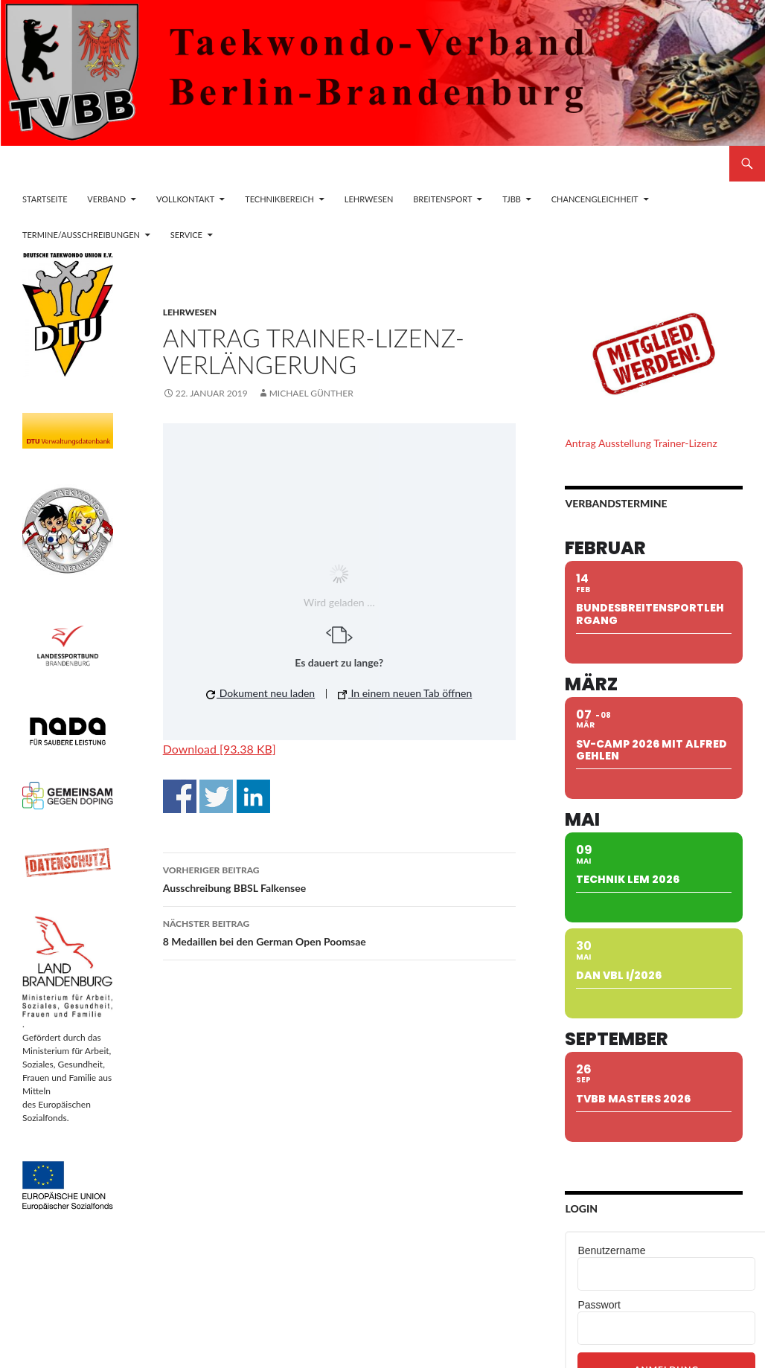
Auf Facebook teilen (179, 796)
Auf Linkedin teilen (253, 796)
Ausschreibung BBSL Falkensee (339, 877)
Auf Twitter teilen (216, 796)
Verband (106, 199)
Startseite (44, 199)
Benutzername (611, 1250)
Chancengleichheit (594, 199)
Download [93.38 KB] (219, 749)
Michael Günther (311, 393)
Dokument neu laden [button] (260, 693)
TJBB (511, 199)
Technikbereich (279, 199)
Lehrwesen (369, 199)
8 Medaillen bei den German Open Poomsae (339, 931)
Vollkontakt (185, 199)
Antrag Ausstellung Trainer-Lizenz (641, 443)
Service (186, 235)
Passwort (599, 1305)
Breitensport (442, 199)
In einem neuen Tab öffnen (405, 693)
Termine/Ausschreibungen (81, 235)
